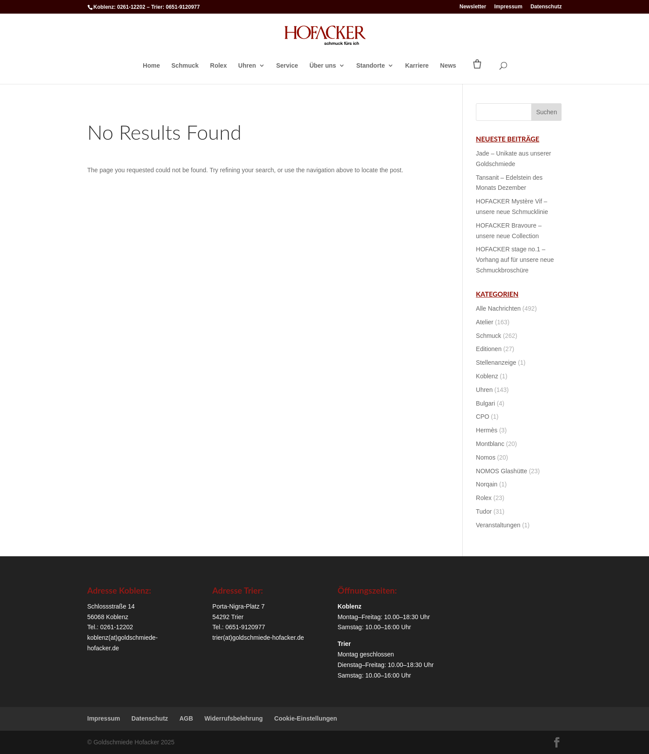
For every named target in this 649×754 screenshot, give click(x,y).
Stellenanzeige (496, 362)
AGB (186, 718)
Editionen (488, 348)
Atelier (484, 322)
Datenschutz (546, 7)
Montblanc (490, 443)
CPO (482, 416)
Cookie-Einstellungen (305, 718)
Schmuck (185, 65)
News (448, 65)
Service (287, 65)
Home (151, 65)
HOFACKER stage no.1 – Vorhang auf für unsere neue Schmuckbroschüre (515, 260)
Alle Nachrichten (498, 308)
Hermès (486, 430)
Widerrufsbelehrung (233, 718)
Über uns (322, 65)
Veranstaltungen (498, 525)
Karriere (417, 65)
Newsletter (473, 7)
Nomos (485, 457)
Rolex (218, 65)
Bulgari (485, 403)
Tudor (484, 511)
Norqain (486, 484)
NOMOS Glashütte (501, 471)
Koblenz (487, 376)
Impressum (508, 7)
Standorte (370, 65)
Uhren (247, 65)
